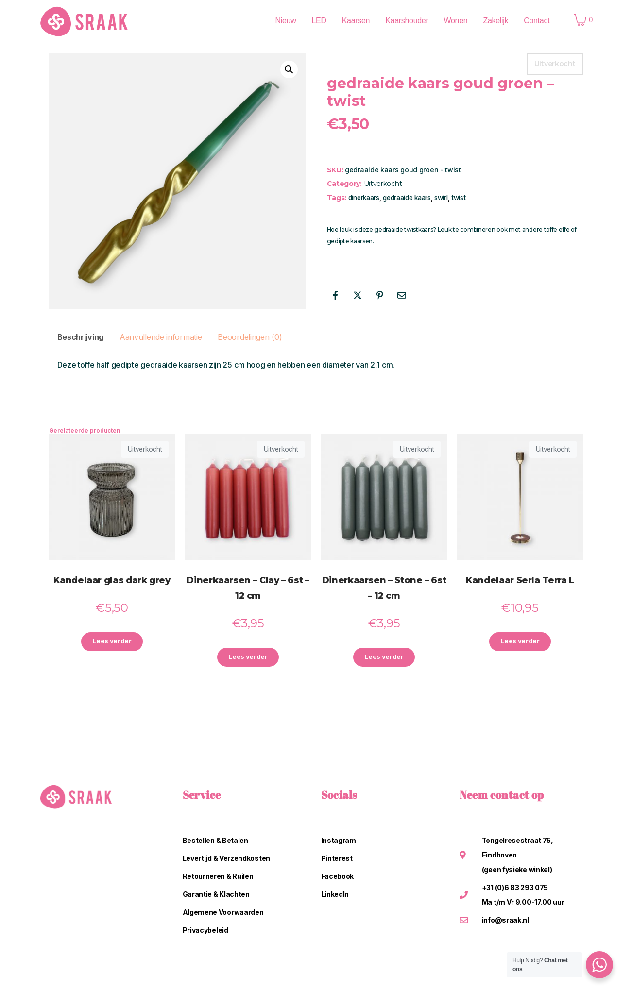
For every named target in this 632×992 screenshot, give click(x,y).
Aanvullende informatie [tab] (161, 337)
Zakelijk (495, 21)
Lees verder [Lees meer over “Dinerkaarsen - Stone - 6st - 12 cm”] (384, 658)
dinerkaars (363, 198)
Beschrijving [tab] (80, 337)
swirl (441, 198)
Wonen (456, 21)
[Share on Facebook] (335, 295)
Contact (536, 21)
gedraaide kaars (407, 198)
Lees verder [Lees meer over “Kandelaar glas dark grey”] (112, 642)
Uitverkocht (383, 183)
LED (318, 21)
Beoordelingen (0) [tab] (250, 337)
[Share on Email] (401, 295)
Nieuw (285, 21)
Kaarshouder (406, 21)
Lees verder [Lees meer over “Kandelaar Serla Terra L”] (520, 642)
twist (458, 198)
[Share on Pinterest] (380, 295)
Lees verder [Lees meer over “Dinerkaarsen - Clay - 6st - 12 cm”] (248, 658)
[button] (289, 69)
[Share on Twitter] (357, 295)
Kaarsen (356, 21)
